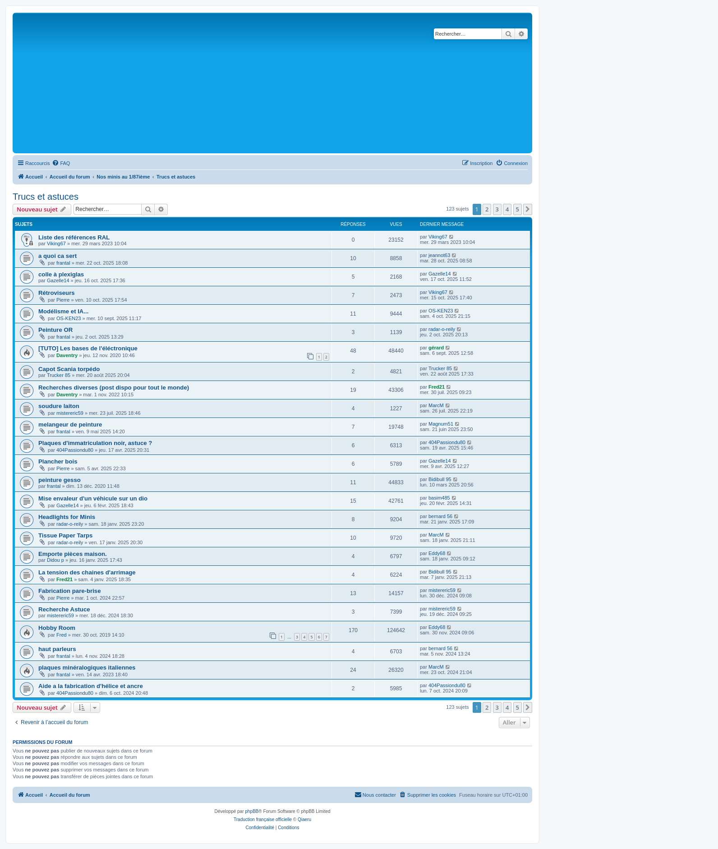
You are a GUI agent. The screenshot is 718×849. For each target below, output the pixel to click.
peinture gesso (59, 480)
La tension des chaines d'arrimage (87, 572)
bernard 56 (440, 516)
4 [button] (507, 209)
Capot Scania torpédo (69, 369)
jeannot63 (439, 255)
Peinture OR (55, 329)
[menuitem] (61, 163)
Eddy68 (436, 553)
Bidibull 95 (439, 479)
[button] (527, 209)
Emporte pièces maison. (72, 554)
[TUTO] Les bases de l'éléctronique (88, 348)
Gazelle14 (58, 280)
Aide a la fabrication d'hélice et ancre (90, 686)
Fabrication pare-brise (69, 590)
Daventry (67, 355)
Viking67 (56, 243)
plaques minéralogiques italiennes (86, 667)
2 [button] (486, 209)
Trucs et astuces (45, 197)
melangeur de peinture (70, 424)
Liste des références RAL (74, 237)
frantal (63, 263)
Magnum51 (440, 424)
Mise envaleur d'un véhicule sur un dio (92, 498)
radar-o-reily (441, 329)
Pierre (62, 300)
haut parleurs (57, 649)
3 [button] (497, 209)
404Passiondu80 (74, 450)
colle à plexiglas (61, 274)
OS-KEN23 (68, 318)
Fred (61, 635)
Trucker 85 (58, 375)
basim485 (439, 497)
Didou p (55, 560)
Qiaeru (304, 819)
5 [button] (517, 209)
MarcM (436, 405)
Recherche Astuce (64, 609)
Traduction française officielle (263, 819)
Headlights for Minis (66, 517)
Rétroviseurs (56, 292)
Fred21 (436, 387)
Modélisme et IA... (63, 311)
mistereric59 (69, 413)
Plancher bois (57, 461)
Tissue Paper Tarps (65, 535)
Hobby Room (56, 627)
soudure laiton (58, 406)
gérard (436, 347)
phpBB (251, 811)
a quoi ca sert (57, 255)
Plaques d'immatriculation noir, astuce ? (95, 443)
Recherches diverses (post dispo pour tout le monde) (113, 387)
